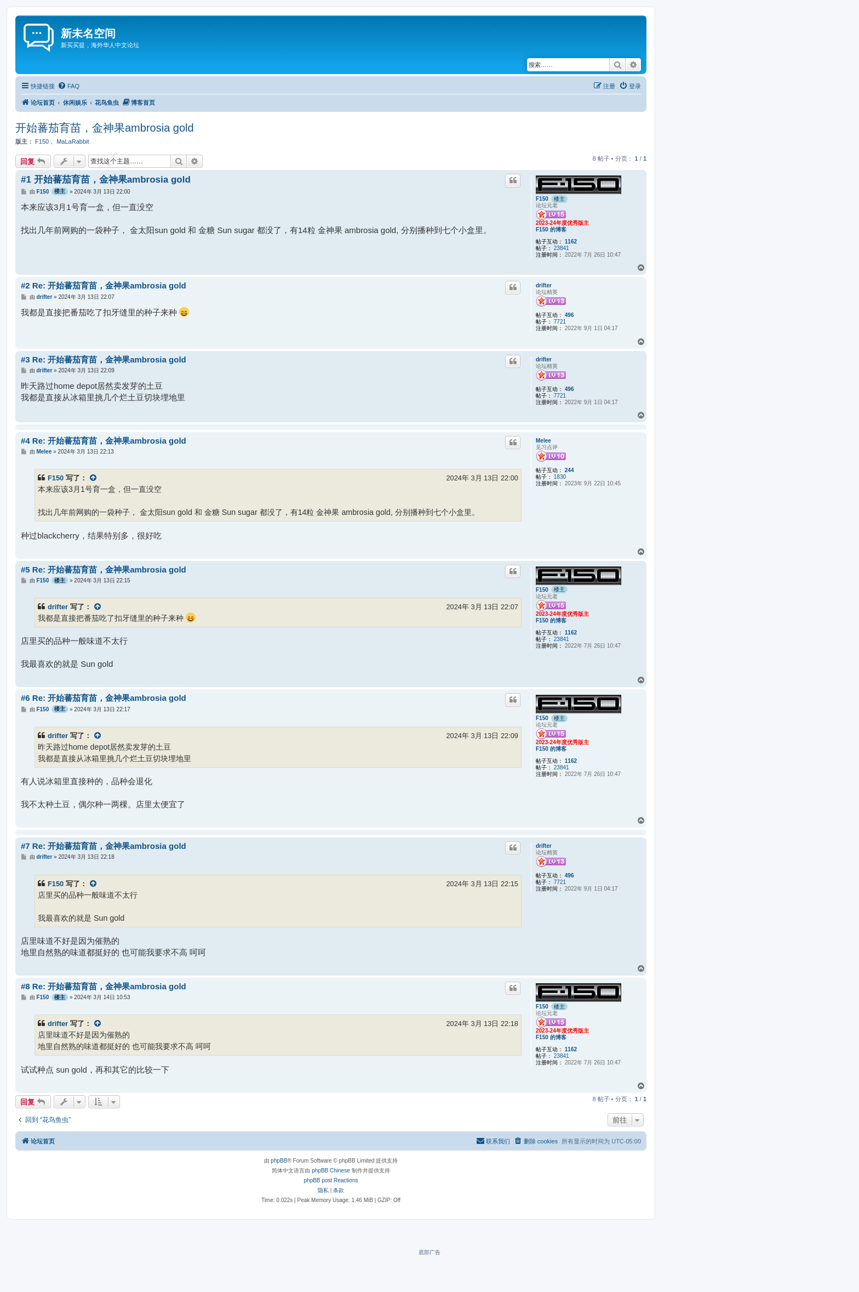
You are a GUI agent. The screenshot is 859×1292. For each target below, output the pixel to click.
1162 (571, 242)
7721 (560, 322)
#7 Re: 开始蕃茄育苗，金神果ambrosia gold (103, 846)
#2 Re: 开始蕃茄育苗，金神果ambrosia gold (103, 285)
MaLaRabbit (72, 141)
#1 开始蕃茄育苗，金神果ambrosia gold (106, 179)
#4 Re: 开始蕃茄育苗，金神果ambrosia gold (103, 440)
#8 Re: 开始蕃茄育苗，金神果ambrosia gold (103, 986)
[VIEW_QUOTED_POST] (94, 478)
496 (569, 315)
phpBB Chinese (331, 1171)
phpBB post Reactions (331, 1180)
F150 (42, 141)
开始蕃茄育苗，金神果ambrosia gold (104, 128)
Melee (543, 441)
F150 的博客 (551, 229)
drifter (544, 285)
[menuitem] (68, 86)
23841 (561, 248)
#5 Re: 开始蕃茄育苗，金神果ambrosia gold (103, 569)
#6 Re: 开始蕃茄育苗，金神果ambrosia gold (103, 697)
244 (569, 470)
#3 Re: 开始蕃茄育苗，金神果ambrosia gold (103, 359)
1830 (560, 477)
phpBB (279, 1161)
